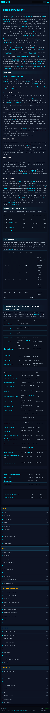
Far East (36, 201)
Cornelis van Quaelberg (9, 333)
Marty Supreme (25, 566)
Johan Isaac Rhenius (8, 452)
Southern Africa (32, 18)
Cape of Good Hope (28, 16)
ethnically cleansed (41, 130)
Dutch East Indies (39, 85)
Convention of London (14, 204)
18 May (39, 63)
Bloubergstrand (36, 66)
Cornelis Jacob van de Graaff (10, 448)
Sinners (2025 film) (25, 552)
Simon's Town (31, 185)
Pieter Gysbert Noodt (8, 406)
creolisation (33, 169)
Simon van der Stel (38, 314)
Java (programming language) (25, 613)
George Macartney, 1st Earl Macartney (12, 474)
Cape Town (39, 56)
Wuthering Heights (25, 519)
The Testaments (25, 543)
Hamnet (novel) (25, 526)
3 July (28, 452)
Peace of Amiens (29, 58)
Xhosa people (9, 52)
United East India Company (13, 77)
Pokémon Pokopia (25, 682)
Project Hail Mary (25, 516)
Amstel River (36, 149)
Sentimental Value (25, 573)
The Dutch (14, 119)
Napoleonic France (31, 190)
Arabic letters (25, 173)
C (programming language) (25, 595)
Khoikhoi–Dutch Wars (12, 102)
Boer (38, 87)
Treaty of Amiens (17, 194)
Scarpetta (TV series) (25, 639)
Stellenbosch (11, 222)
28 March (31, 390)
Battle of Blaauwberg (21, 66)
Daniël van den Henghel (9, 423)
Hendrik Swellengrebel (9, 427)
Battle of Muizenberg (18, 187)
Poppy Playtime (25, 703)
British (4, 58)
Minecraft (25, 689)
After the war (20, 102)
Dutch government (11, 202)
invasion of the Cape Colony (23, 56)
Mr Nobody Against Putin (25, 562)
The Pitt (25, 649)
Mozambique (33, 35)
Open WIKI (5, 2)
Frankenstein (25, 530)
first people (5, 81)
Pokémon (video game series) (25, 685)
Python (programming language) (25, 592)
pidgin (20, 169)
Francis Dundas (7, 477)
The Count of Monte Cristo (25, 537)
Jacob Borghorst (8, 337)
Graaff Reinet (35, 47)
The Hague (39, 61)
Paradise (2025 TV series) (25, 642)
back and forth (11, 85)
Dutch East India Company (11, 18)
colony (43, 16)
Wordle (25, 675)
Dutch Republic (19, 181)
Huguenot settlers (7, 42)
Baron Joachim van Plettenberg (11, 435)
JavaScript (25, 599)
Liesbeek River (27, 145)
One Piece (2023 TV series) (25, 635)
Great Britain (33, 181)
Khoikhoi (5, 97)
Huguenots (38, 39)
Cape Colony (10, 16)
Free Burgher (34, 32)
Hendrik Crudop (7, 360)
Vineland (25, 512)
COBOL (25, 620)
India (43, 183)
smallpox (25, 128)
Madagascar (26, 35)
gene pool (11, 249)
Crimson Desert (25, 678)
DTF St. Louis (25, 652)
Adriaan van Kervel (8, 418)
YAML (25, 623)
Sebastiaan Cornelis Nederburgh (11, 455)
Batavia (30, 85)
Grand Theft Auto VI (25, 696)
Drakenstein (7, 224)
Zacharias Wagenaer (8, 328)
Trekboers (41, 49)
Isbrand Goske (7, 352)
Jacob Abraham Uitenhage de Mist (12, 494)
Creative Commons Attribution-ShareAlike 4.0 (18, 710)
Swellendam (19, 47)
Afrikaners (14, 88)
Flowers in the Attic (25, 533)
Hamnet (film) (25, 556)
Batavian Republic (23, 18)
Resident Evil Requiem (25, 672)
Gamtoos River (12, 49)
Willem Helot (7, 391)
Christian (5, 248)
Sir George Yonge (8, 480)
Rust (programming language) (25, 609)
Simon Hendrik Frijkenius (9, 459)
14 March (26, 352)
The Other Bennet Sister (25, 646)
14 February (29, 444)
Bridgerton (25, 663)
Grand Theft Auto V (25, 699)
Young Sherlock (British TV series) (25, 659)
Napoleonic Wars (32, 63)
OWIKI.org (5, 708)
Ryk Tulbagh (7, 431)
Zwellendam (11, 227)
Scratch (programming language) (25, 602)
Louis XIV (27, 37)
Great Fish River (32, 52)
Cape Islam (33, 171)
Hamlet (25, 523)
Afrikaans (38, 168)
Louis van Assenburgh (9, 386)
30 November (27, 340)
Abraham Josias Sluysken (10, 463)
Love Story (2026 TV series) (25, 656)
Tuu (19, 111)
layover (25, 21)
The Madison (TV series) (25, 632)
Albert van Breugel (8, 348)
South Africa (27, 81)
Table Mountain (34, 99)
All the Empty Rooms (25, 583)
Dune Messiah (25, 540)
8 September (31, 395)
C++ (25, 606)
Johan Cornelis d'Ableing (9, 382)
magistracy (12, 47)
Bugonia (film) (25, 576)
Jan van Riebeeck (7, 21)
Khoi (4, 92)
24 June (31, 447)
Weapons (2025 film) (25, 559)
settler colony (25, 26)
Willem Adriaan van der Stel (10, 379)
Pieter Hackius (7, 341)
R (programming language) (25, 616)
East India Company (35, 83)
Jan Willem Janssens (9, 497)
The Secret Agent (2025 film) (25, 580)
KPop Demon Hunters (25, 569)
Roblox (25, 692)
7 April (18, 324)
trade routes (41, 201)
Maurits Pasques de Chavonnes (11, 396)
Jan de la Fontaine (8, 401)
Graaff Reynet (12, 231)
